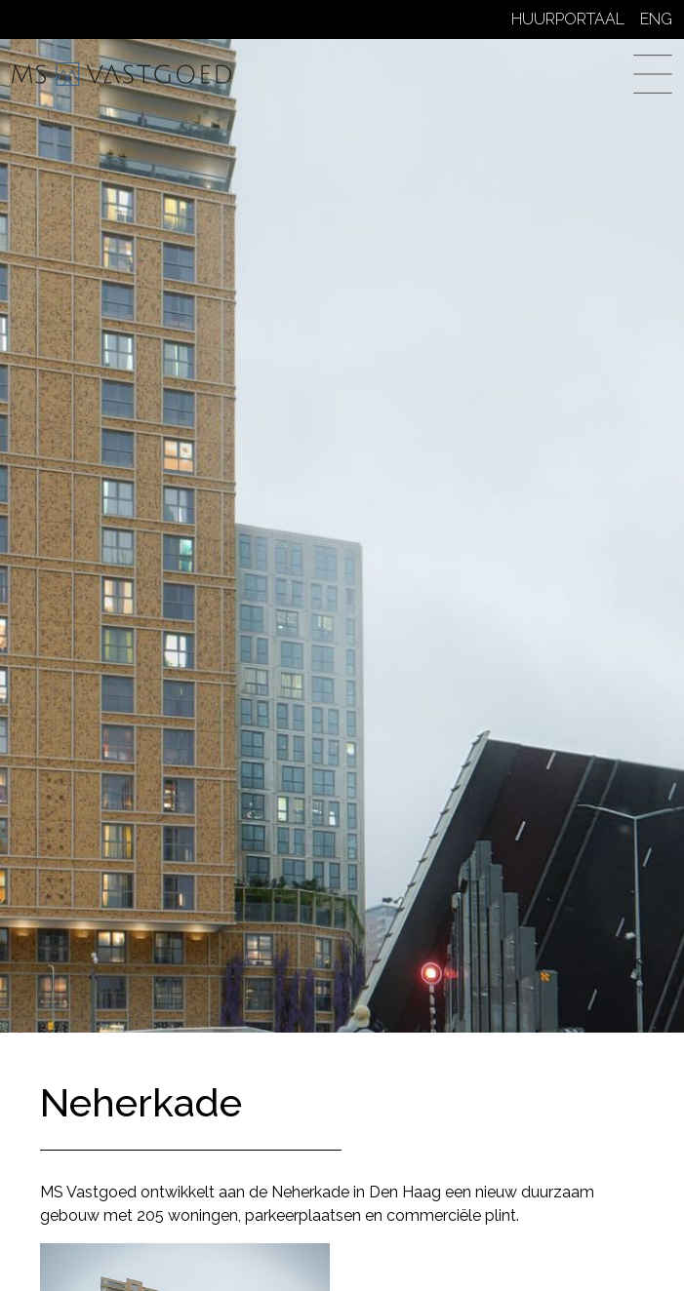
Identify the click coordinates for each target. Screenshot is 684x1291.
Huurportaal (567, 19)
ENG (656, 19)
